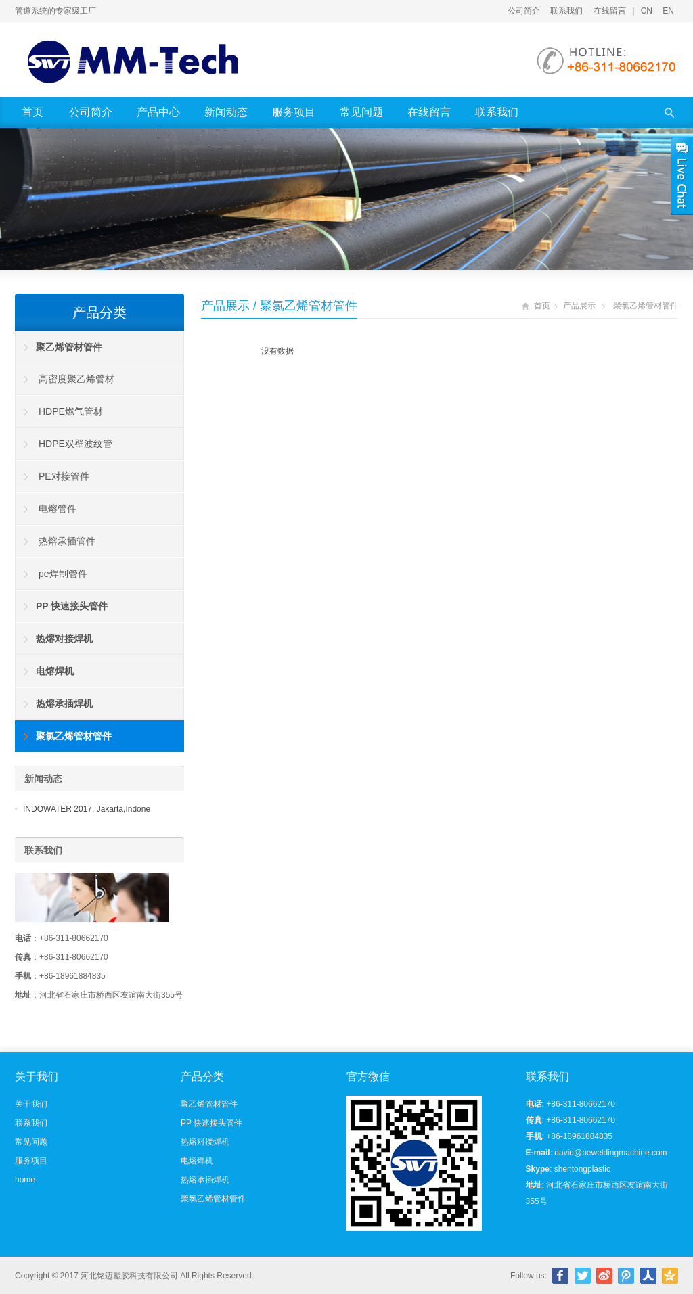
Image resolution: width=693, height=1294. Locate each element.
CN (646, 11)
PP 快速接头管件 (211, 1123)
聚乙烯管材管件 (209, 1104)
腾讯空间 (670, 1276)
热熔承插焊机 (205, 1179)
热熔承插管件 (67, 541)
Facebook (560, 1276)
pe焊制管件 (63, 573)
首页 (32, 112)
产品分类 (99, 312)
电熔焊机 (197, 1160)
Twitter (583, 1276)
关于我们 (31, 1104)
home (25, 1179)
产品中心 (158, 112)
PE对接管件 (64, 476)
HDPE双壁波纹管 (75, 443)
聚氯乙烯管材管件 (645, 305)
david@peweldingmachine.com (610, 1152)
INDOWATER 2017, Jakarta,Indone (86, 809)
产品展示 (225, 306)
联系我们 (566, 11)
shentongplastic (582, 1169)
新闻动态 (226, 112)
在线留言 (610, 11)
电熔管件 (57, 508)
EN (668, 11)
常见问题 (361, 112)
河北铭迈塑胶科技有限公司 (129, 1275)
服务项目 (293, 112)
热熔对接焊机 (205, 1142)
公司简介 (524, 11)
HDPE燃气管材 (71, 411)
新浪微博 (604, 1276)
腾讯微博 (626, 1276)
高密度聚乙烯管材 (76, 378)
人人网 (648, 1276)
